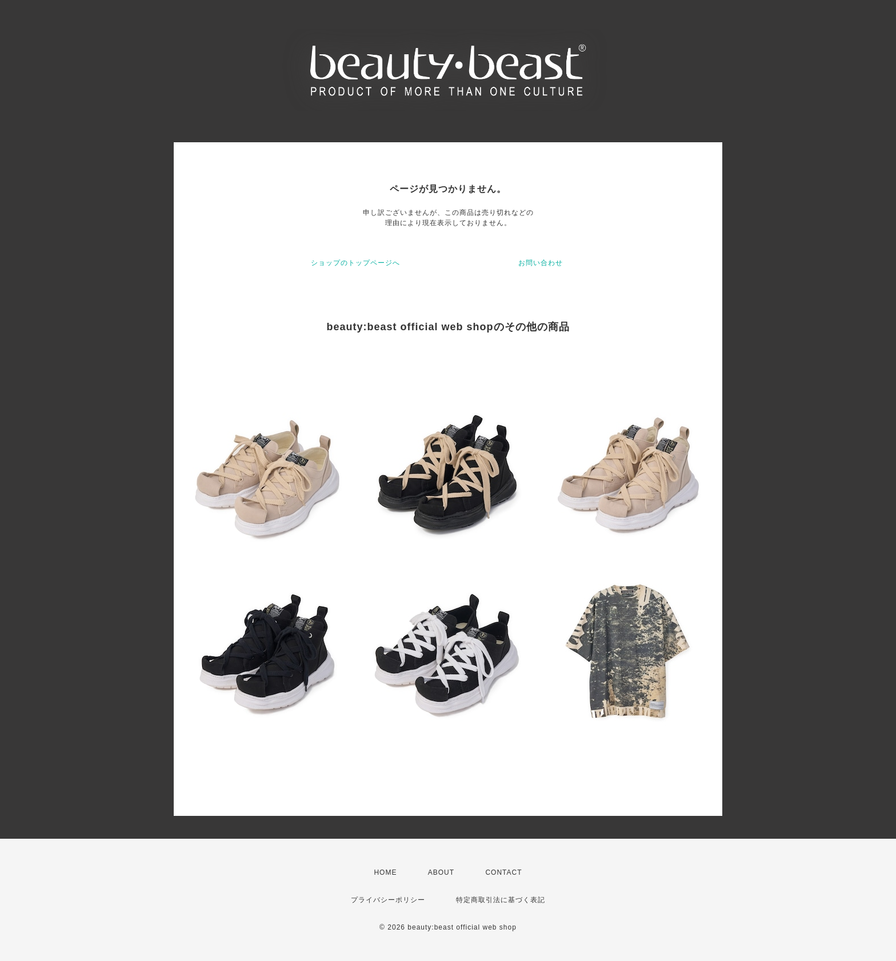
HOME (385, 872)
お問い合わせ (540, 263)
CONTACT (503, 872)
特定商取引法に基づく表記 (500, 900)
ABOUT (441, 872)
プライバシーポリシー (388, 900)
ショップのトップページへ (355, 263)
